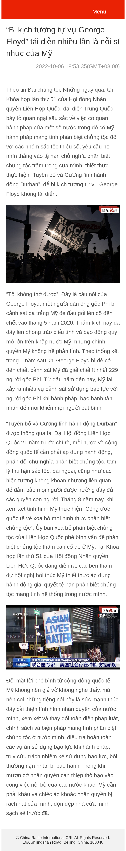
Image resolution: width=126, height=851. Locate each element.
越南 (29, 9)
